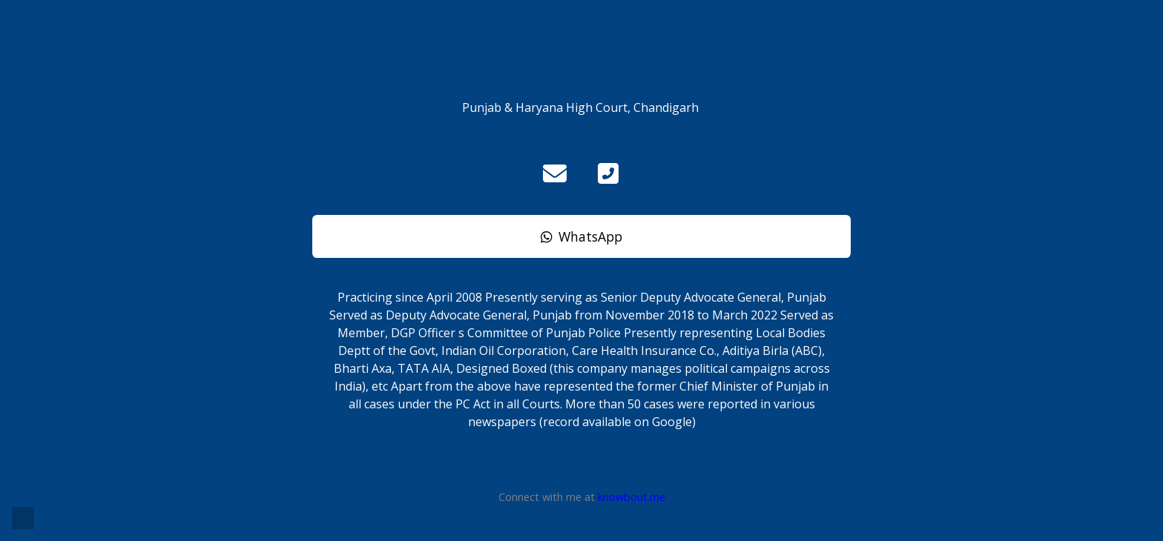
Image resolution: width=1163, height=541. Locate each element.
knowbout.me (631, 497)
